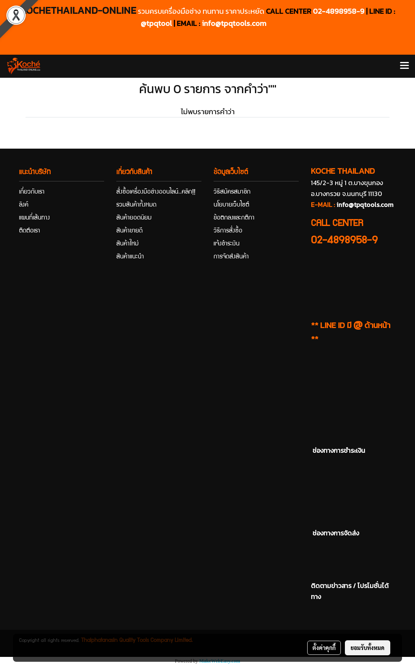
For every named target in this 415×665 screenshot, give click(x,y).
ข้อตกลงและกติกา (234, 218)
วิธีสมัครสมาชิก (232, 192)
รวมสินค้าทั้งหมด (136, 205)
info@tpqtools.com (234, 23)
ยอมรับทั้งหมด (368, 647)
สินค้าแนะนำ (130, 257)
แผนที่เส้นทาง (34, 218)
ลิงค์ (23, 205)
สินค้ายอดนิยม (134, 218)
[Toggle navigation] (404, 66)
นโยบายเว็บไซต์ (231, 205)
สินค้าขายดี (129, 231)
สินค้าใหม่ (127, 244)
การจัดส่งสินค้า (231, 257)
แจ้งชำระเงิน (227, 244)
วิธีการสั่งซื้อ (228, 231)
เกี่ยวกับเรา (32, 192)
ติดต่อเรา (29, 231)
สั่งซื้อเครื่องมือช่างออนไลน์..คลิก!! (155, 192)
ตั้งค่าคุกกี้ (324, 647)
